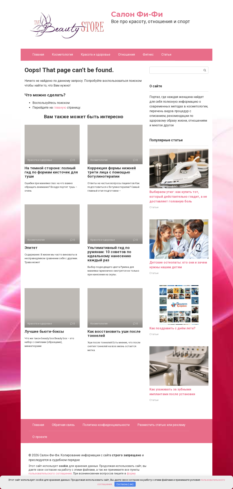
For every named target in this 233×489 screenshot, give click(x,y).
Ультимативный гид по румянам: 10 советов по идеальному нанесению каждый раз (109, 253)
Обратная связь (63, 425)
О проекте (39, 437)
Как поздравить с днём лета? (172, 328)
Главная (38, 54)
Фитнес (148, 54)
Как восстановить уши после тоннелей (114, 333)
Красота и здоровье (95, 54)
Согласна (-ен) (125, 484)
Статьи (166, 54)
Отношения (126, 54)
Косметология (62, 54)
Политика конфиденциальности (106, 425)
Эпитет (31, 247)
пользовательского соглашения (50, 473)
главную (59, 107)
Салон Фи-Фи (137, 14)
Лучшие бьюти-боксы (44, 331)
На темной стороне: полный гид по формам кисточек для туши (51, 172)
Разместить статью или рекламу (161, 425)
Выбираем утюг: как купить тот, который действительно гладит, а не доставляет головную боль (178, 196)
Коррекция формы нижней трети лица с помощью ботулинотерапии (111, 172)
